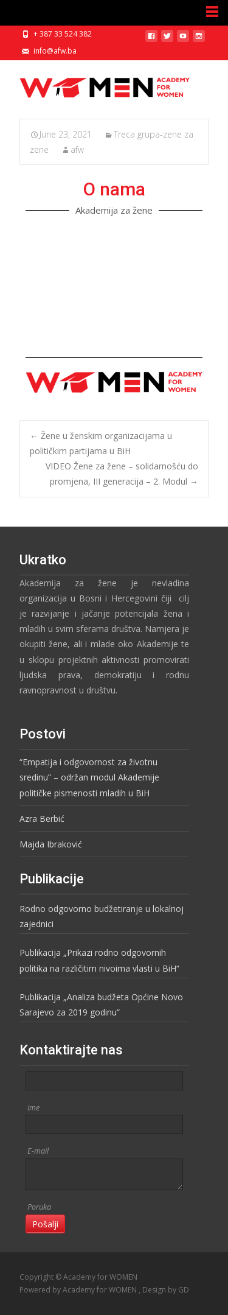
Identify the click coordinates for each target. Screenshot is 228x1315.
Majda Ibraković (50, 844)
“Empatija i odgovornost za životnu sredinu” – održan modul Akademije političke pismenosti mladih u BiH (89, 777)
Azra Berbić (41, 818)
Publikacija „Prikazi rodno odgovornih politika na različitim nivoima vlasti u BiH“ (99, 960)
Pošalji (45, 1224)
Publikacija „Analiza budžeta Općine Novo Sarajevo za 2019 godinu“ (101, 1004)
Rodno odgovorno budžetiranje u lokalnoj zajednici (101, 916)
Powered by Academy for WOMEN (79, 1290)
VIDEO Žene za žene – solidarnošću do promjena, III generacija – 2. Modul (122, 473)
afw (77, 149)
